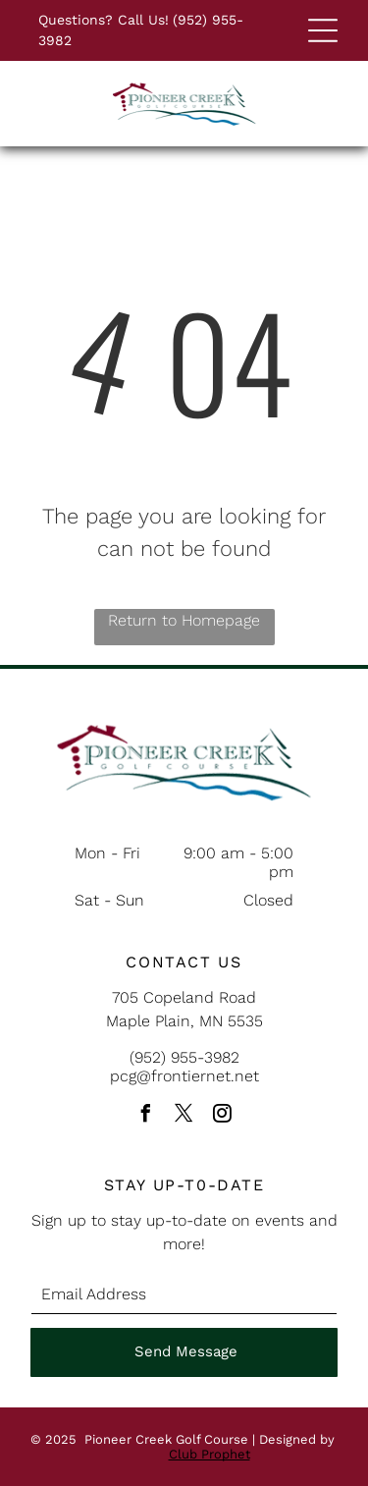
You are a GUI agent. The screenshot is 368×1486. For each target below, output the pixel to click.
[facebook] (146, 1116)
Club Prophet (209, 1454)
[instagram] (223, 1116)
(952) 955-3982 (184, 1057)
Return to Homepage (184, 620)
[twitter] (184, 1116)
